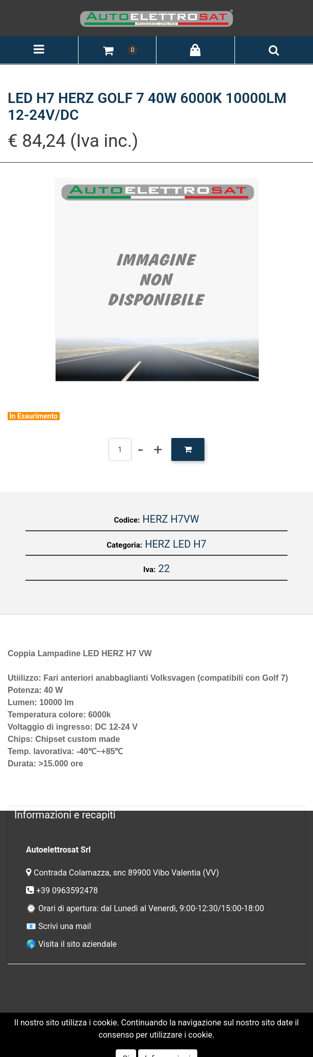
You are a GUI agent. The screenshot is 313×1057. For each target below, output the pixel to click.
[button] (108, 50)
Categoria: (124, 545)
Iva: (149, 569)
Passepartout (178, 1036)
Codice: (127, 520)
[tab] (156, 814)
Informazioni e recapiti (65, 815)
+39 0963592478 (68, 890)
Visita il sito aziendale (77, 944)
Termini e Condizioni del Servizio (106, 1021)
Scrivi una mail (64, 926)
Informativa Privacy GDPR (218, 1021)
